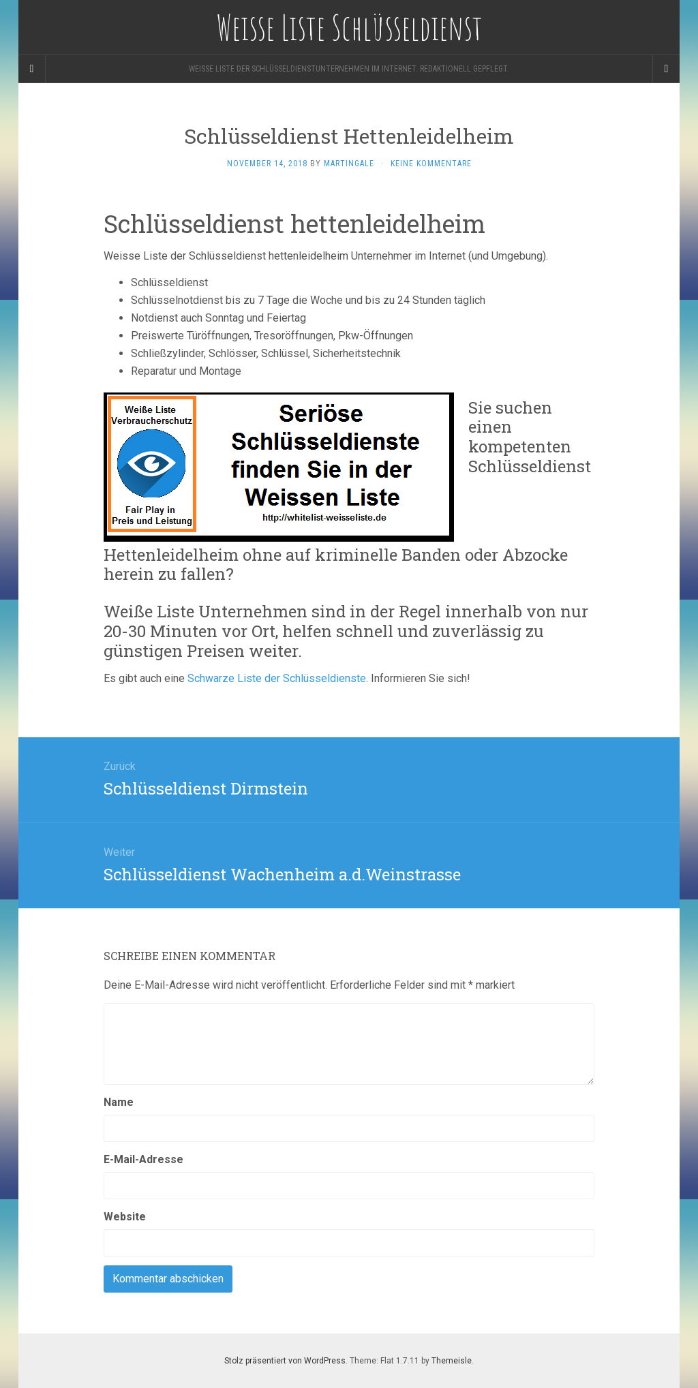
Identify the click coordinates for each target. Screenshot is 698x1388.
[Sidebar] (32, 68)
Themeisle (451, 1361)
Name (119, 1102)
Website (125, 1216)
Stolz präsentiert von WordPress (285, 1361)
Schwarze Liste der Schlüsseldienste (276, 678)
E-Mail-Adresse (143, 1159)
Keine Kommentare (431, 163)
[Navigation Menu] (666, 68)
